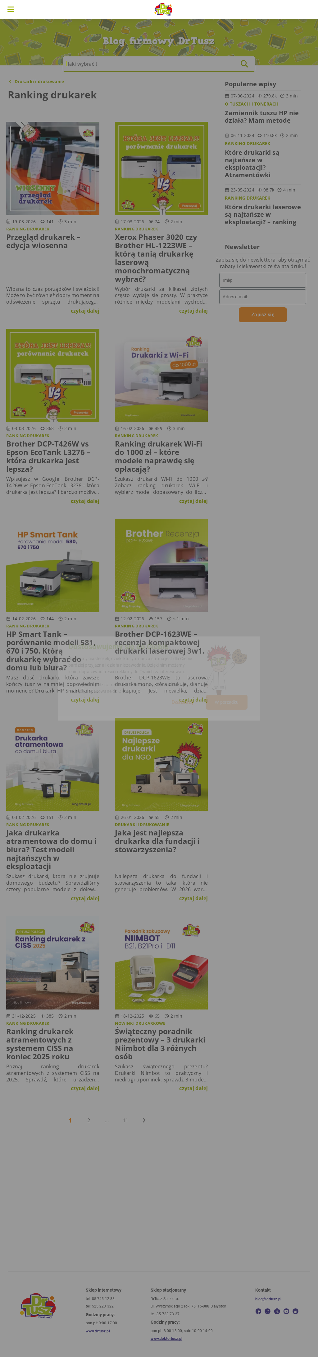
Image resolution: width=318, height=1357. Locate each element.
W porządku (226, 702)
